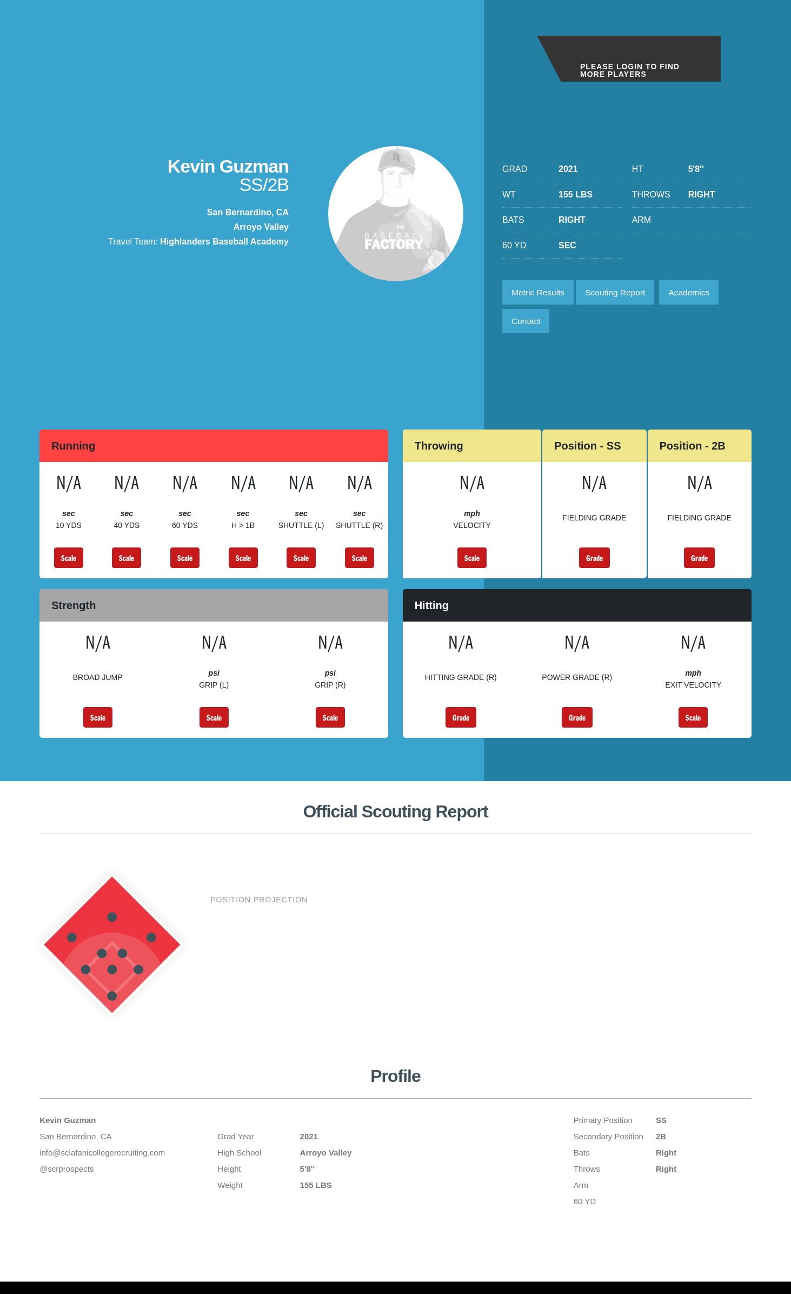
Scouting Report (619, 293)
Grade (594, 561)
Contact (527, 323)
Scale (68, 561)
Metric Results (539, 293)
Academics (696, 293)
